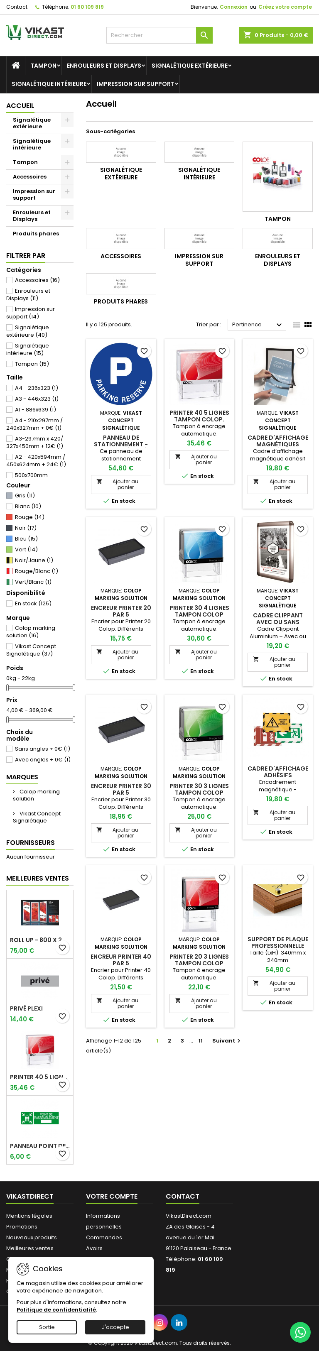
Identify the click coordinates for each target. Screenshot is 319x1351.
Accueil (20, 105)
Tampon (43, 65)
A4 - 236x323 (36, 388)
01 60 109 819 (87, 6)
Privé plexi (26, 1008)
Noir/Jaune (34, 560)
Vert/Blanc (33, 582)
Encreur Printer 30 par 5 (121, 789)
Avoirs (94, 1248)
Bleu (26, 539)
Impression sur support (135, 84)
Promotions (21, 1227)
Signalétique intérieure (49, 84)
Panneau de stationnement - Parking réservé (121, 444)
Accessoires (30, 177)
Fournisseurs (30, 842)
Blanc (28, 506)
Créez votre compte (285, 6)
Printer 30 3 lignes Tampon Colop (199, 789)
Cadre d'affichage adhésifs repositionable (278, 775)
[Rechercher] (159, 35)
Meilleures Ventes (37, 878)
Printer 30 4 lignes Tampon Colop (199, 611)
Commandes (104, 1237)
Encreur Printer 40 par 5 (121, 959)
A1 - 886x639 (35, 410)
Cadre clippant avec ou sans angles (278, 622)
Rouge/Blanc (36, 571)
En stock (33, 603)
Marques (22, 777)
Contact (16, 6)
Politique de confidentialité (56, 1310)
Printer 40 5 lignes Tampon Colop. (40, 1077)
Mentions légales (29, 1216)
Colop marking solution (30, 631)
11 (201, 1041)
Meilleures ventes (30, 1248)
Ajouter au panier (117, 484)
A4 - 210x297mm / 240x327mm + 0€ (34, 424)
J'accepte (115, 1327)
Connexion (234, 6)
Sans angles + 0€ (42, 749)
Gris (25, 495)
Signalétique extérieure (190, 65)
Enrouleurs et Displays (104, 65)
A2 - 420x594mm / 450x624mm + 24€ (36, 460)
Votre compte (111, 1196)
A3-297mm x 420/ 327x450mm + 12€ (34, 442)
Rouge (29, 517)
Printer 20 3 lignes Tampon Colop (199, 959)
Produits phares (36, 233)
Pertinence (258, 325)
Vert (26, 549)
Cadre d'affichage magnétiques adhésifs (278, 444)
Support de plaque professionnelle (278, 942)
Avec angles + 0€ (43, 760)
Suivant (227, 1041)
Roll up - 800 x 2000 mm (40, 940)
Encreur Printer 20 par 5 (121, 611)
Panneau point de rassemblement (40, 1146)
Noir (26, 528)
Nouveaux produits (31, 1237)
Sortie (47, 1327)
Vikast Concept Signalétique (31, 650)
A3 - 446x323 (37, 399)
